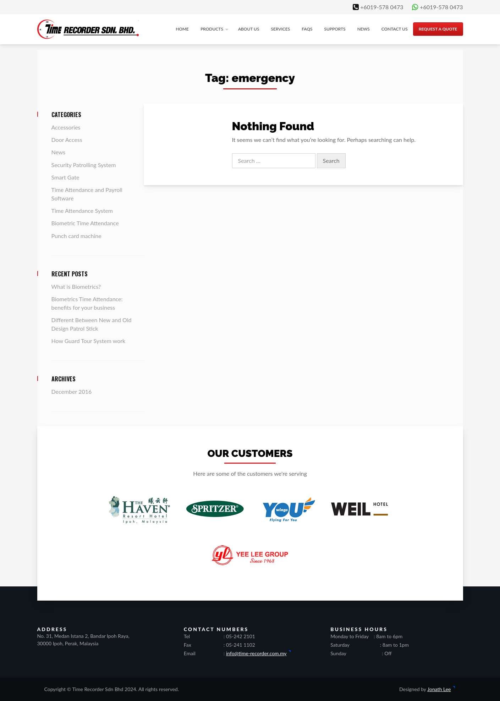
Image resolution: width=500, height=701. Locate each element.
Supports (334, 29)
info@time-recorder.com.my (256, 653)
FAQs (307, 29)
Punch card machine (76, 235)
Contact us (394, 29)
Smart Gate (65, 177)
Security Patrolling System (83, 164)
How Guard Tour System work (88, 340)
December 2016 (71, 391)
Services (280, 29)
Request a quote (438, 29)
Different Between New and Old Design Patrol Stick (91, 324)
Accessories (66, 127)
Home (182, 29)
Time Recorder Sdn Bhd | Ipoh (88, 29)
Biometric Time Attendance (85, 223)
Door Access (66, 139)
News (363, 29)
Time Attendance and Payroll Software (86, 194)
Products (211, 29)
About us (248, 29)
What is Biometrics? (76, 286)
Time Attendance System (82, 210)
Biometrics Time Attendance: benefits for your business (87, 303)
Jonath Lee (439, 689)
